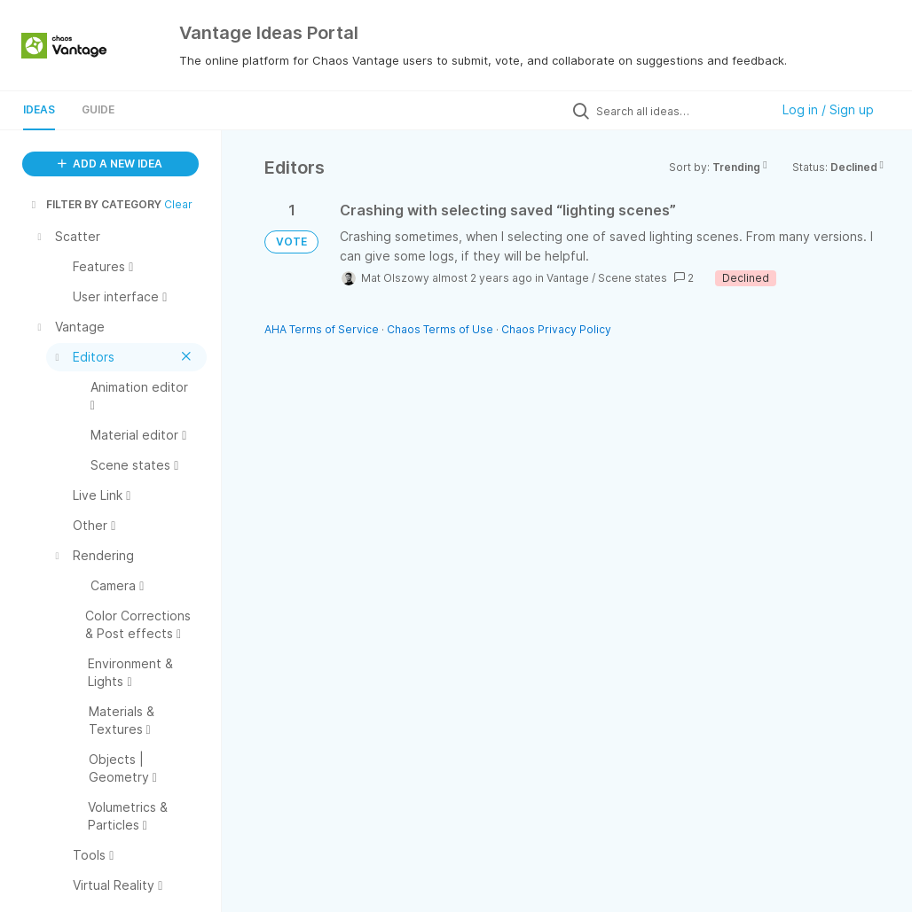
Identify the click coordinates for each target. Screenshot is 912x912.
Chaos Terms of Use (440, 329)
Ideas (39, 109)
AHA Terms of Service (322, 329)
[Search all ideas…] (678, 110)
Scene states (632, 278)
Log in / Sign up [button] (828, 109)
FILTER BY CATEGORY (94, 204)
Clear (178, 204)
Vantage (567, 278)
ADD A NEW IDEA (110, 163)
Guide (98, 109)
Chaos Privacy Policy (556, 329)
